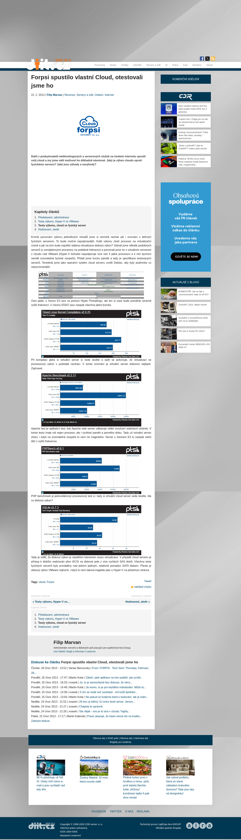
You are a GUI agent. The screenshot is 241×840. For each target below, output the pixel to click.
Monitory (197, 65)
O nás (129, 811)
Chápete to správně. (91, 706)
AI (166, 65)
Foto (185, 65)
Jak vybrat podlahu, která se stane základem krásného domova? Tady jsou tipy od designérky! (180, 785)
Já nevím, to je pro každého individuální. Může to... (116, 687)
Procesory (100, 65)
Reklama (143, 811)
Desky (113, 65)
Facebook (99, 811)
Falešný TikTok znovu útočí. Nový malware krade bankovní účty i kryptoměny (193, 161)
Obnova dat (126, 738)
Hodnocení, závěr (48, 229)
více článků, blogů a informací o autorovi (75, 651)
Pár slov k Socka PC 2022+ (192, 331)
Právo (175, 65)
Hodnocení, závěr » (138, 601)
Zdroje (209, 65)
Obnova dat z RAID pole (105, 738)
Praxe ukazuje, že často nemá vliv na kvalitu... (114, 716)
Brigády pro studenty (120, 742)
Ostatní (99, 94)
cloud (42, 582)
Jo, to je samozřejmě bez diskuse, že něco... (106, 682)
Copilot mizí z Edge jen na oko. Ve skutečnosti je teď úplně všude (194, 122)
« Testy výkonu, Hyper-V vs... (50, 601)
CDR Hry (186, 96)
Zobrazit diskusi (40, 720)
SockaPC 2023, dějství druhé (193, 304)
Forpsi (50, 582)
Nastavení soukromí (70, 835)
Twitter (116, 811)
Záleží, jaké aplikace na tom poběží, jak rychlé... (114, 677)
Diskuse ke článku (45, 662)
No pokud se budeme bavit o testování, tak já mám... (117, 697)
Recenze (70, 94)
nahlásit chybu (142, 586)
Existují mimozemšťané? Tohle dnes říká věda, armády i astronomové (193, 135)
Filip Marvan (54, 94)
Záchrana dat (141, 738)
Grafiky (124, 65)
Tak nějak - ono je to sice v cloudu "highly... (104, 711)
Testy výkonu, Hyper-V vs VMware (58, 221)
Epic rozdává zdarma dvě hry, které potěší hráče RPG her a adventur (193, 109)
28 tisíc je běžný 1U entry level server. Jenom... (107, 701)
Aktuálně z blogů (185, 282)
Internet (109, 94)
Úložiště (137, 65)
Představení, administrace (53, 217)
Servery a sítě (153, 65)
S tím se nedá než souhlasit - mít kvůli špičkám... (109, 692)
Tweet (147, 581)
